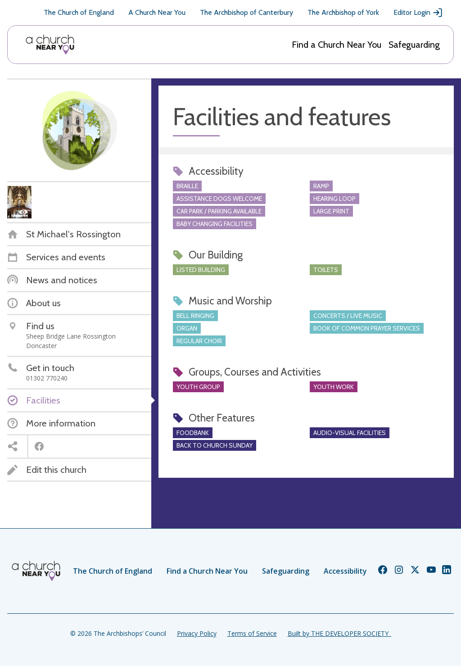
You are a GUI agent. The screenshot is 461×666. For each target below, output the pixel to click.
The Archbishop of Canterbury (246, 12)
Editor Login (418, 12)
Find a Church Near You (336, 44)
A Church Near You (156, 12)
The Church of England (79, 12)
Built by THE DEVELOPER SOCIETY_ (339, 633)
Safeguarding (414, 44)
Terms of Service (252, 633)
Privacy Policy (197, 633)
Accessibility (345, 571)
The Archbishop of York (343, 12)
